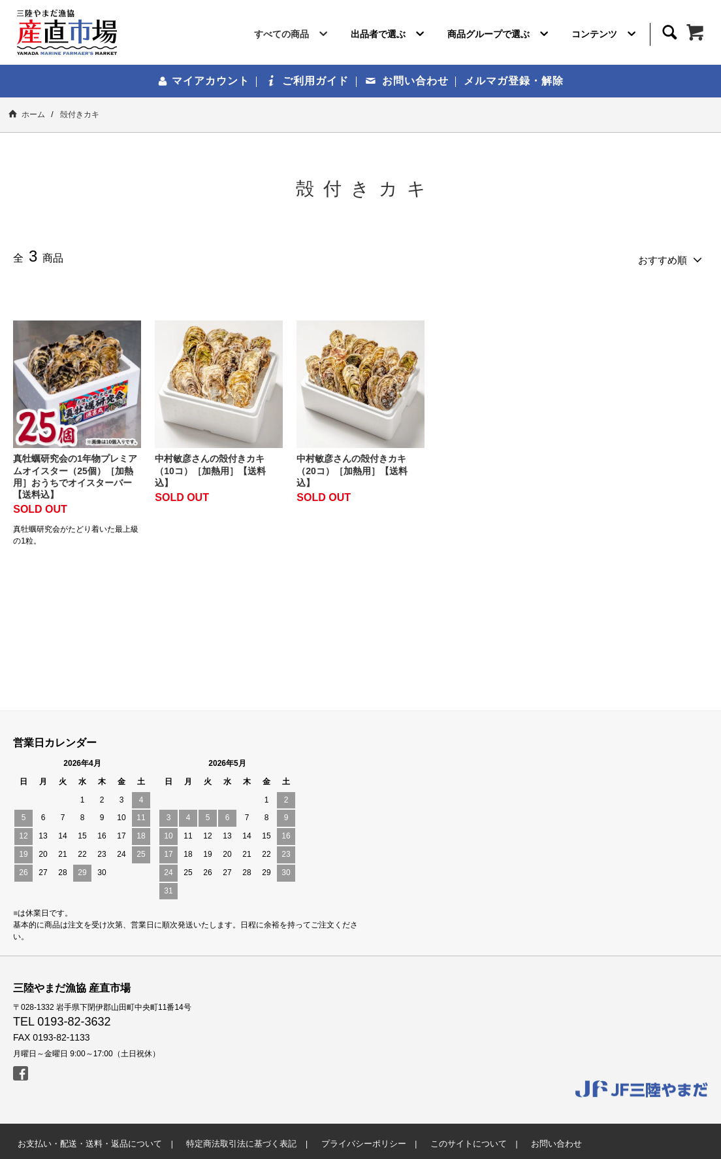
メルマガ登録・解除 (514, 80)
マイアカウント (203, 80)
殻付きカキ (79, 114)
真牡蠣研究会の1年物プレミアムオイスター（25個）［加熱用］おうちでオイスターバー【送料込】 (75, 472)
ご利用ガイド (307, 80)
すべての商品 (293, 36)
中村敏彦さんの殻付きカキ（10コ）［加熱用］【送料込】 (210, 466)
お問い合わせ (407, 80)
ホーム (26, 114)
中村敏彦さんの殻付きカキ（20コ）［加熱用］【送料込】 (352, 466)
